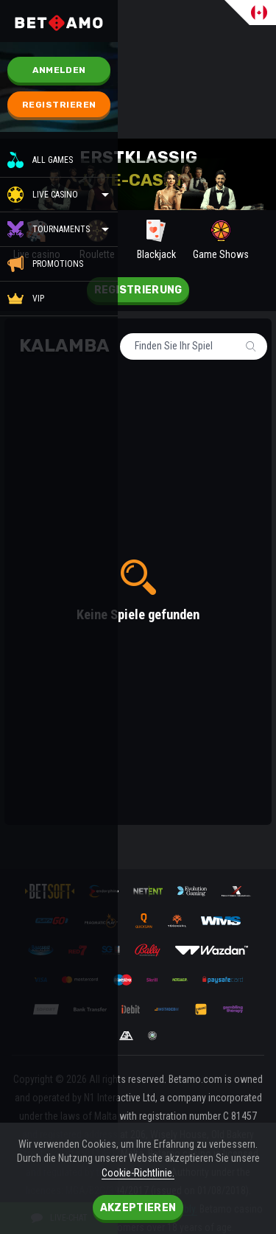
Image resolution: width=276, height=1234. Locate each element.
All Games (40, 160)
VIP (25, 298)
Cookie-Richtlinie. (138, 1173)
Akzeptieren (138, 1208)
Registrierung (138, 290)
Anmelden (58, 70)
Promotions (45, 264)
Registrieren (59, 105)
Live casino (55, 194)
